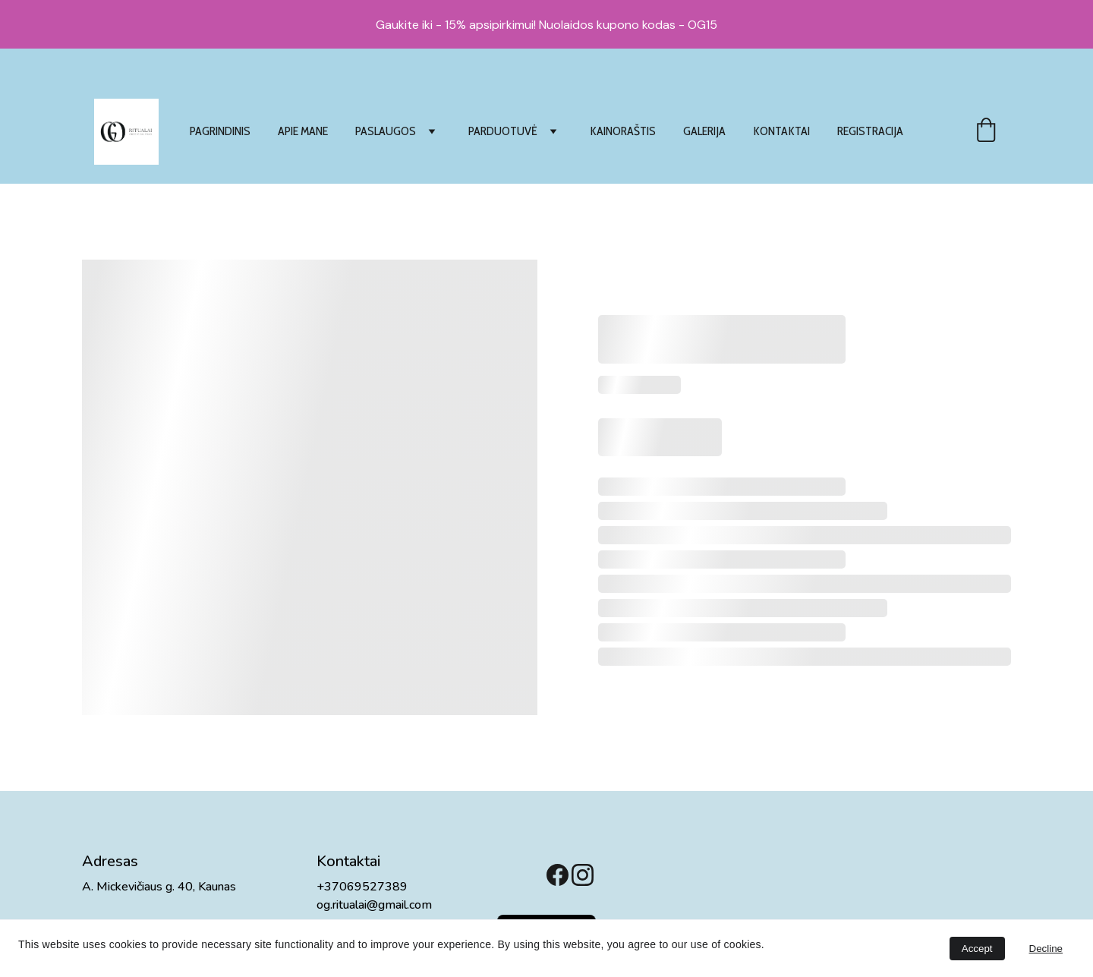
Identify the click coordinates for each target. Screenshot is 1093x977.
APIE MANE (303, 131)
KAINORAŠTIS (623, 131)
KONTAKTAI (781, 131)
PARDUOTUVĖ (502, 131)
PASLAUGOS (385, 131)
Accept (977, 948)
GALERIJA (704, 131)
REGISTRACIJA (870, 131)
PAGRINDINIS (220, 131)
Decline (1046, 948)
